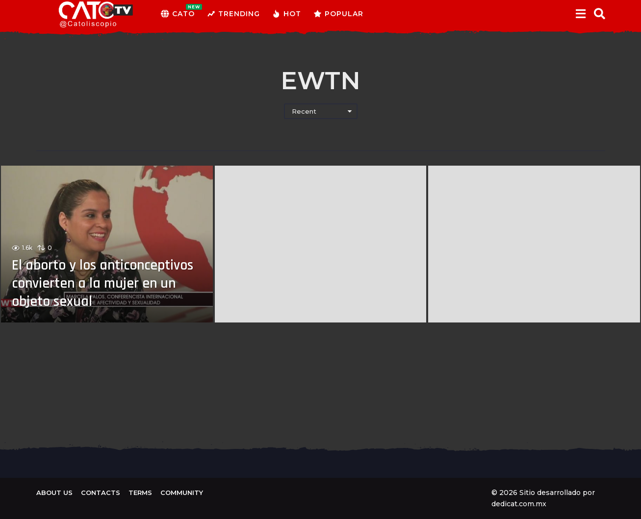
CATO (178, 14)
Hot (286, 14)
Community (181, 492)
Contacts (100, 492)
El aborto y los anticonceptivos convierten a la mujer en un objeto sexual (105, 284)
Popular (338, 14)
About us (54, 492)
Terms (140, 492)
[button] (581, 14)
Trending (233, 14)
